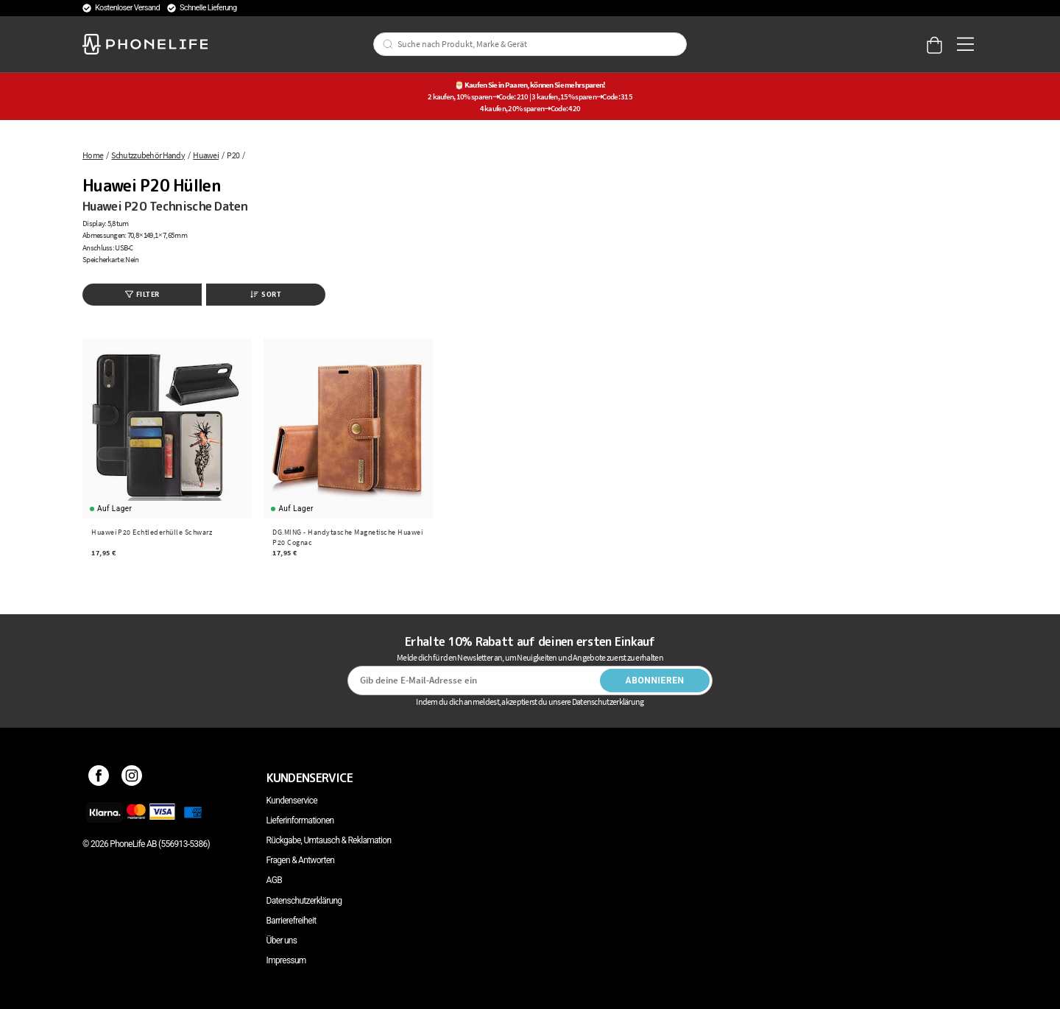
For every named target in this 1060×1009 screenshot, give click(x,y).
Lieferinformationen (300, 820)
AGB (274, 880)
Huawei (206, 155)
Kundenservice (291, 800)
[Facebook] (99, 777)
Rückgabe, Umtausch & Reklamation (329, 840)
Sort (265, 294)
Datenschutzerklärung (304, 901)
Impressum (286, 960)
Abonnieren (655, 680)
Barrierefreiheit (291, 920)
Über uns (281, 940)
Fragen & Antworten (300, 860)
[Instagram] (132, 777)
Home (92, 155)
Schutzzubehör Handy (148, 155)
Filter (142, 294)
